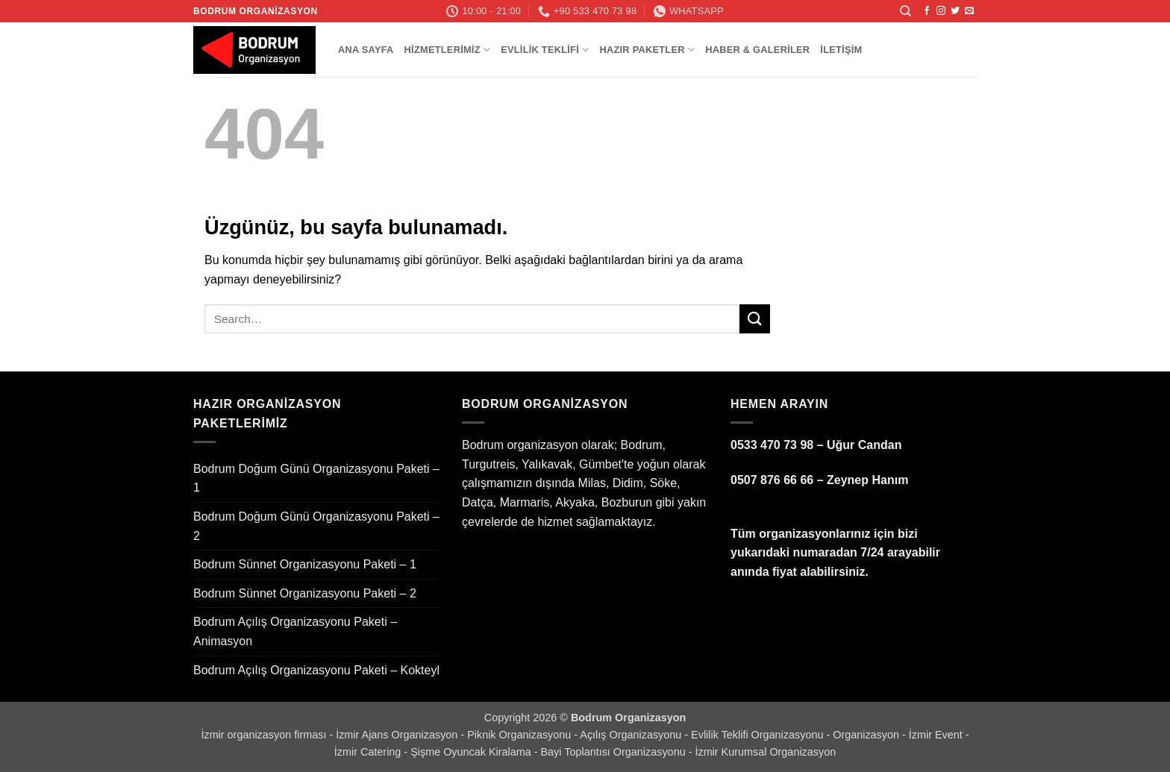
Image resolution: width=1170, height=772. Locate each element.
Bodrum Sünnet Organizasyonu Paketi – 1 (304, 564)
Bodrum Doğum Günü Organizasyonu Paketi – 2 (316, 526)
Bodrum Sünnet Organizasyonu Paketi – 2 (304, 593)
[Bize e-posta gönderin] (969, 11)
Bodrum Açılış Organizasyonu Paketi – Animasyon (295, 631)
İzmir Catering (369, 752)
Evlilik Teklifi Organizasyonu (758, 735)
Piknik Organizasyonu (520, 735)
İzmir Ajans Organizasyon (398, 735)
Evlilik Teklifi (545, 50)
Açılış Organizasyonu (632, 735)
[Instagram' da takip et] (940, 11)
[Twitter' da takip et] (955, 11)
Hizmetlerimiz (447, 50)
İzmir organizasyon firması (265, 735)
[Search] (905, 11)
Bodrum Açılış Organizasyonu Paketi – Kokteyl (316, 670)
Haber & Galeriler (757, 49)
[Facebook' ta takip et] (926, 11)
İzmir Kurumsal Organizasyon (765, 752)
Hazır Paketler (647, 50)
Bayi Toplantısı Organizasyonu (615, 752)
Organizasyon (867, 735)
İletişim (841, 49)
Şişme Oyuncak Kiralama (472, 752)
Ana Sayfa (366, 49)
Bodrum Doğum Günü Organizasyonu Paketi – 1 (316, 478)
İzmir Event (937, 735)
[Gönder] (754, 318)
